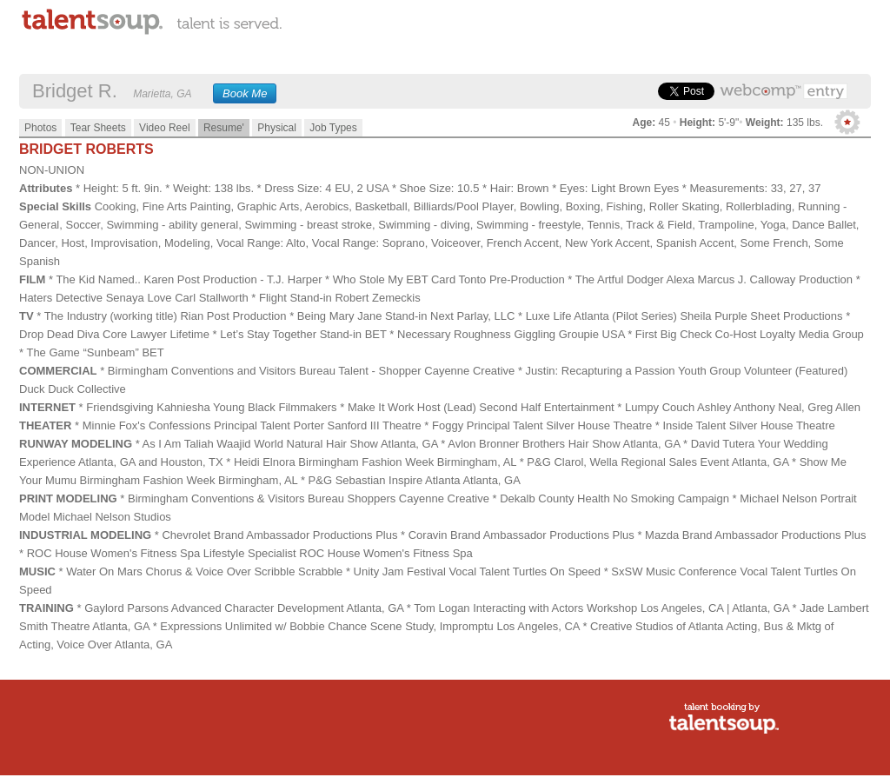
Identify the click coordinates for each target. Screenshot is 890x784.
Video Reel (164, 128)
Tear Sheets (98, 128)
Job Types (332, 128)
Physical (276, 128)
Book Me (244, 93)
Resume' (223, 128)
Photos (40, 128)
